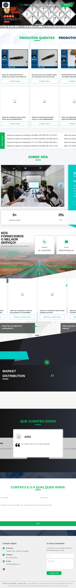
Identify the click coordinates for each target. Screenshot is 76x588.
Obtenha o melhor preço (22, 317)
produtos (36, 5)
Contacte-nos (52, 5)
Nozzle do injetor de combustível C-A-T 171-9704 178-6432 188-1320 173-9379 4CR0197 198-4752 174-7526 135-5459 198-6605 (33, 142)
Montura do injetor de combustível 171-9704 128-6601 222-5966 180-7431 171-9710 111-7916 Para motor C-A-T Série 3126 (33, 139)
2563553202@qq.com (13, 564)
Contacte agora (14, 81)
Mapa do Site (22, 583)
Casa (22, 5)
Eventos (43, 5)
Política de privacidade (9, 583)
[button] (12, 449)
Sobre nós (28, 5)
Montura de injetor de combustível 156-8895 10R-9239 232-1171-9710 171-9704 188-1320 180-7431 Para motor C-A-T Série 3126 (33, 135)
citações (67, 5)
